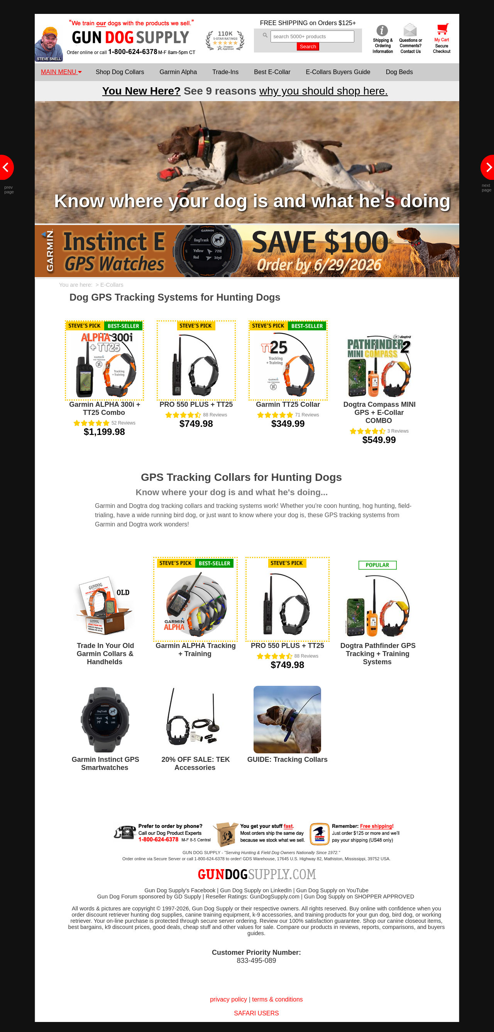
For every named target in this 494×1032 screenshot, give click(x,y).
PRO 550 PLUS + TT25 (196, 404)
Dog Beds (399, 72)
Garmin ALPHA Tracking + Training (196, 650)
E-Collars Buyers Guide (338, 72)
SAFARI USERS (256, 1013)
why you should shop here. (323, 91)
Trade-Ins (225, 72)
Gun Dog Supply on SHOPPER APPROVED (359, 896)
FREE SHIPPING (284, 23)
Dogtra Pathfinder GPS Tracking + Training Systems (378, 654)
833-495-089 (256, 960)
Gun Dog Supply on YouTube (332, 890)
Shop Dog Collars (120, 72)
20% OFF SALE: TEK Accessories (196, 763)
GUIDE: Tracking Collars (287, 759)
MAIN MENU (61, 72)
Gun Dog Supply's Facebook (179, 890)
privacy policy (228, 999)
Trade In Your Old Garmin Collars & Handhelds (105, 654)
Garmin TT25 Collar (288, 404)
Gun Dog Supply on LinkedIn (255, 890)
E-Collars (112, 285)
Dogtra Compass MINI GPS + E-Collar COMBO (379, 413)
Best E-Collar (272, 72)
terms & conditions (277, 999)
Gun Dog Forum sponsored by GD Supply (149, 896)
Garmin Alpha (178, 72)
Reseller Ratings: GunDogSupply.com (252, 896)
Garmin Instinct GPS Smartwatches (105, 763)
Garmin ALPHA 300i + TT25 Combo (104, 408)
